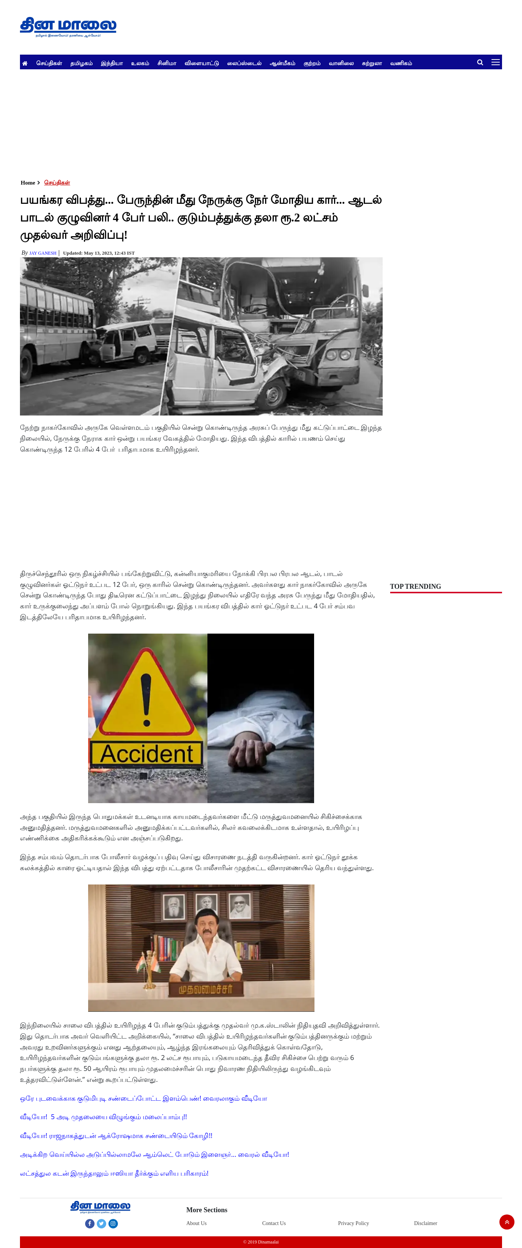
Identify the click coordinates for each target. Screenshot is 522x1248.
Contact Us (274, 1223)
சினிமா (166, 63)
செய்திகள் (49, 63)
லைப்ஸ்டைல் (244, 63)
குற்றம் (312, 63)
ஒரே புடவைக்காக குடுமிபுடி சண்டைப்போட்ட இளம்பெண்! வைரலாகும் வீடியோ (143, 1098)
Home (28, 183)
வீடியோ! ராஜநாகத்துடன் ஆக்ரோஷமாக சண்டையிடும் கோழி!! (116, 1135)
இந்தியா (112, 63)
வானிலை (341, 63)
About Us (196, 1223)
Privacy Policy (353, 1223)
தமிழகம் (81, 63)
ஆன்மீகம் (282, 63)
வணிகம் (401, 63)
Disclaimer (425, 1223)
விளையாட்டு (202, 63)
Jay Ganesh (42, 253)
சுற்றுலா (372, 63)
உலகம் (140, 63)
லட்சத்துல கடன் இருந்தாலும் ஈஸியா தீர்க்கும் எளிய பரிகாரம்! (114, 1173)
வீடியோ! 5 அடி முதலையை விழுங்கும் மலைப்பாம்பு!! (103, 1116)
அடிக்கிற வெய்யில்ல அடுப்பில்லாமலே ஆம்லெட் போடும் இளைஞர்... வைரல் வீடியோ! (154, 1154)
